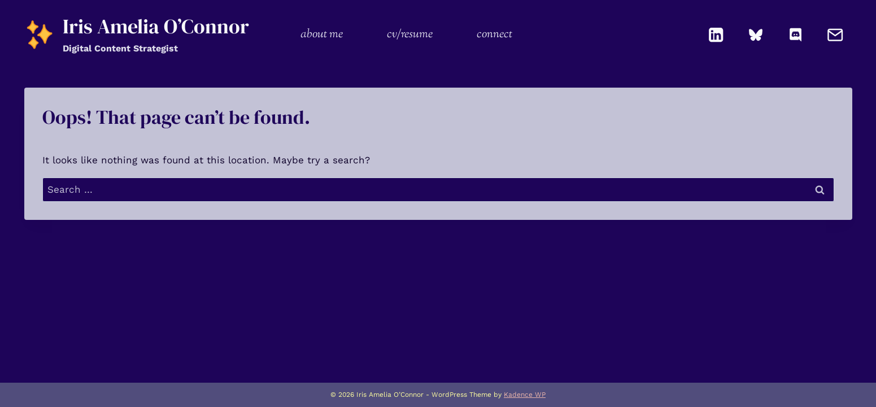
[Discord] (795, 34)
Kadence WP (525, 395)
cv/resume (410, 34)
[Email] (835, 34)
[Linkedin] (716, 34)
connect (494, 34)
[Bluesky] (756, 34)
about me (321, 34)
